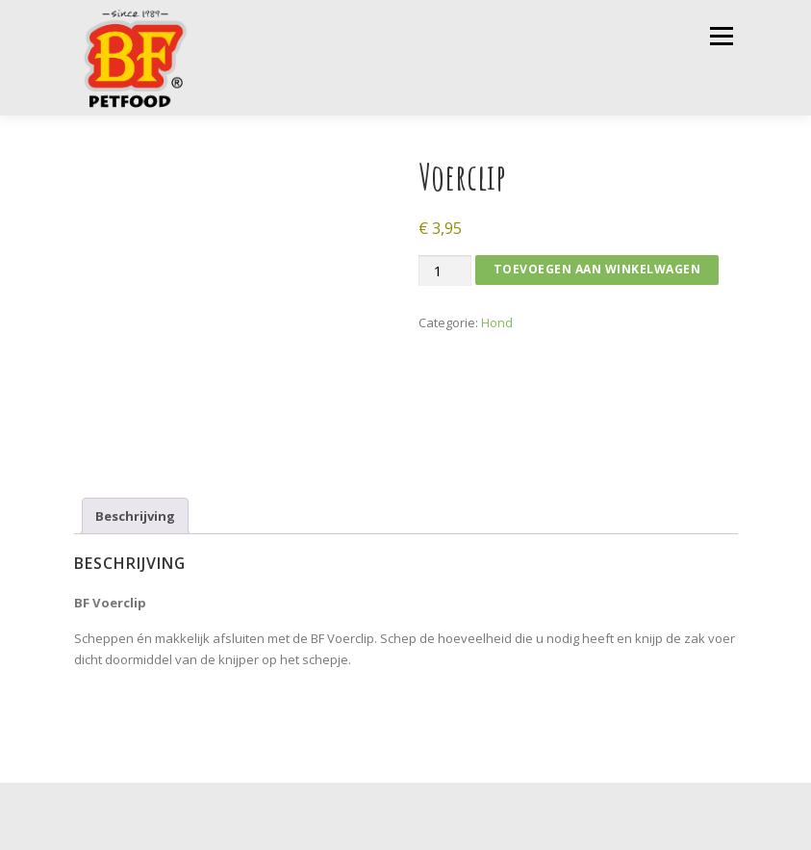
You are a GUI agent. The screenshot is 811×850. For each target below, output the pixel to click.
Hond (497, 322)
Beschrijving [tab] (135, 516)
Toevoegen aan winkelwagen (597, 269)
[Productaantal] (444, 271)
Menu (721, 35)
